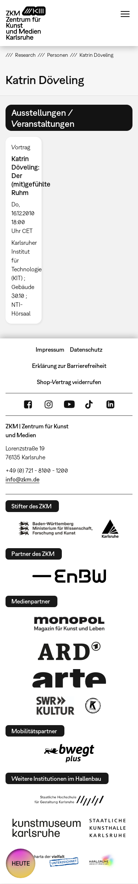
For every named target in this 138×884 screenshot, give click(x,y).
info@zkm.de (22, 479)
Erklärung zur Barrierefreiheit (69, 365)
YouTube (69, 404)
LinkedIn (110, 404)
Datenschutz (86, 349)
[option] (26, 230)
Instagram (48, 404)
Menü (125, 14)
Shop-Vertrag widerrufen (69, 382)
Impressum (50, 349)
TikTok (89, 404)
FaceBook (28, 404)
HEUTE (21, 863)
